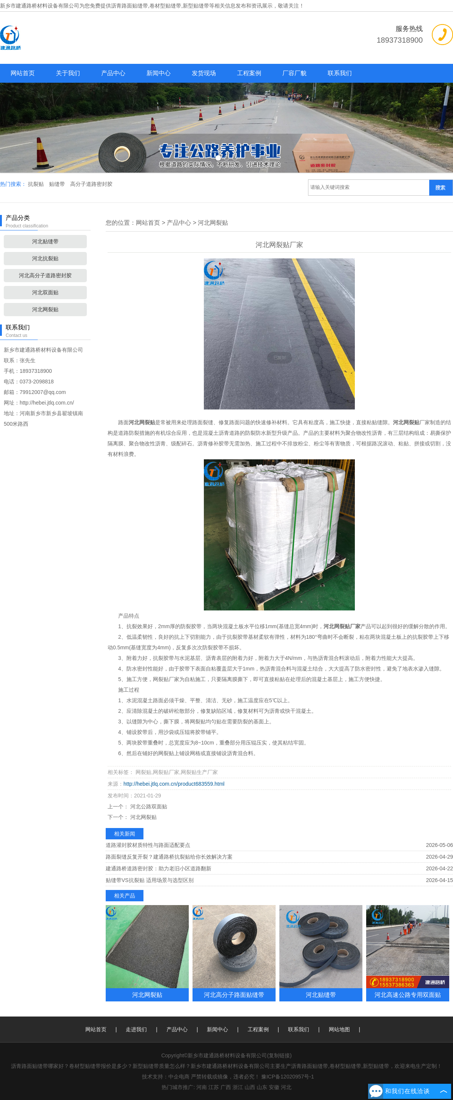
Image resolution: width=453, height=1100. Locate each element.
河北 (286, 1087)
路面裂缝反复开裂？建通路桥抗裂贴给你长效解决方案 (169, 857)
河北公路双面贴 (148, 806)
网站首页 (23, 73)
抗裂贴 (36, 184)
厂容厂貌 (294, 73)
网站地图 (339, 1029)
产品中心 (113, 73)
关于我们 (68, 73)
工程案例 (249, 73)
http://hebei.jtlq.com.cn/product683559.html (174, 784)
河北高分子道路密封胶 (45, 275)
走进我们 (136, 1029)
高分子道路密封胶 (91, 184)
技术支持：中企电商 (166, 1077)
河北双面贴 (45, 292)
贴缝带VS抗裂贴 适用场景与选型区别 (150, 880)
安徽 (274, 1087)
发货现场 (204, 73)
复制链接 (279, 1055)
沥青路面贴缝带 (129, 6)
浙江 (238, 1087)
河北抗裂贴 (45, 258)
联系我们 (340, 73)
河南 (201, 1087)
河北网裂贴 (45, 309)
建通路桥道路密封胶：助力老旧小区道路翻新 (158, 868)
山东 (262, 1087)
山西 (250, 1087)
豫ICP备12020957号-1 (287, 1077)
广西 (225, 1087)
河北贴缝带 (45, 241)
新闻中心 (158, 73)
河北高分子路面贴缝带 (234, 994)
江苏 (213, 1087)
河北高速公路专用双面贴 (407, 994)
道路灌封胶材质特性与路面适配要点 (148, 845)
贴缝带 (57, 184)
